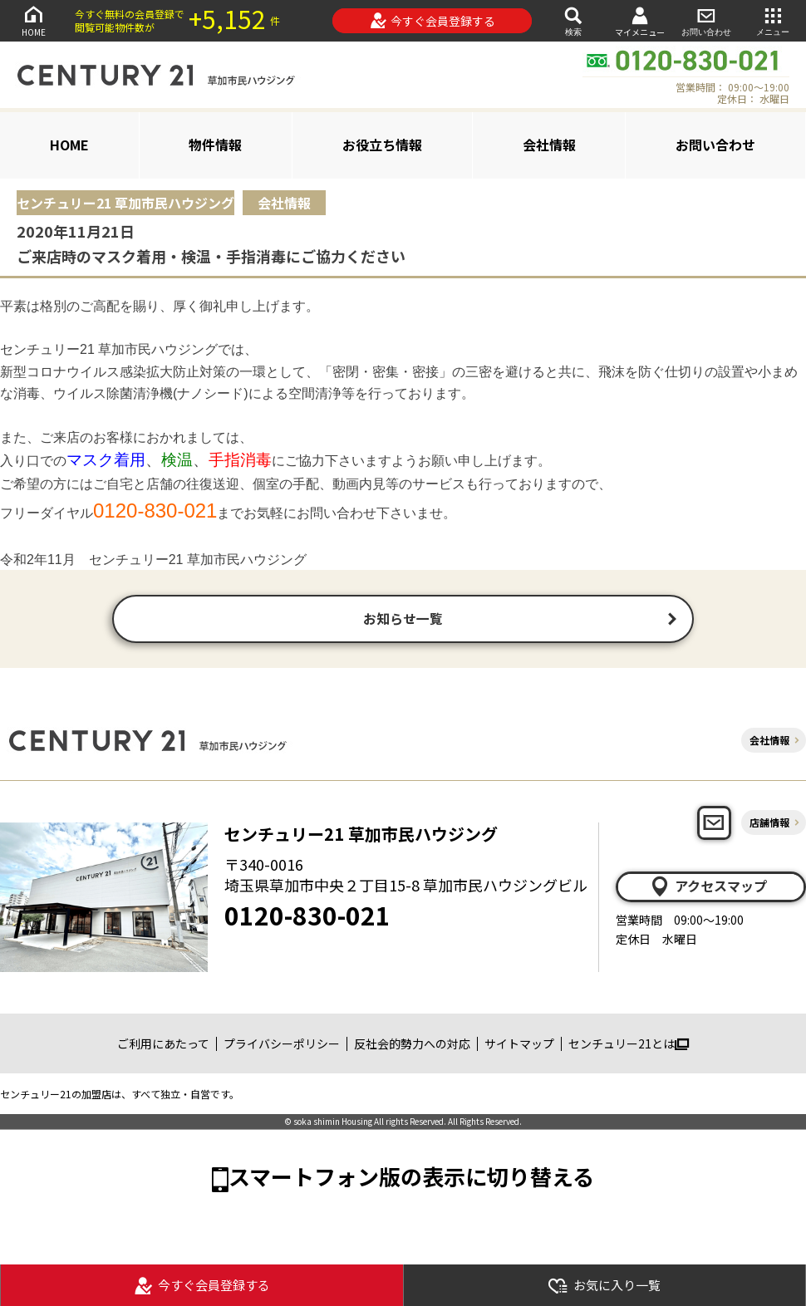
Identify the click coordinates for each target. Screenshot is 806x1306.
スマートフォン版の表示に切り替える (411, 1178)
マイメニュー (640, 21)
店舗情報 (769, 824)
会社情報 (549, 145)
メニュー (773, 20)
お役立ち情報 (382, 145)
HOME (33, 20)
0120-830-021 (307, 917)
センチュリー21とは (628, 1045)
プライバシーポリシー (282, 1045)
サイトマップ (519, 1045)
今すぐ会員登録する (432, 20)
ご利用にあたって (163, 1045)
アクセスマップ (708, 888)
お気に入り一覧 (604, 1285)
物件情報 (215, 145)
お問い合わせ (706, 20)
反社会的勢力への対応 (412, 1045)
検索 (573, 20)
